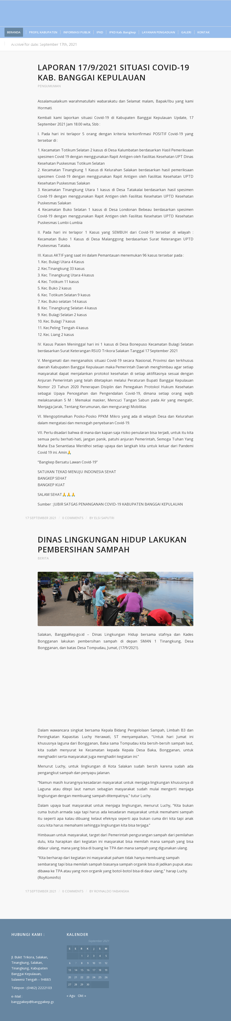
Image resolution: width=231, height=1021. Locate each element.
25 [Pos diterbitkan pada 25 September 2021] (100, 977)
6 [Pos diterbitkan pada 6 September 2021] (69, 963)
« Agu (71, 995)
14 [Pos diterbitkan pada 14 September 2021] (75, 970)
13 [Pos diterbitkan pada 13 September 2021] (69, 970)
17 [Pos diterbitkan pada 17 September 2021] (93, 970)
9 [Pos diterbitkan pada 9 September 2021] (88, 963)
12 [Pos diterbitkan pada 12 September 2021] (106, 963)
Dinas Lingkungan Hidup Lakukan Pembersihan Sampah (112, 544)
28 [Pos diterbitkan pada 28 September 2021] (75, 984)
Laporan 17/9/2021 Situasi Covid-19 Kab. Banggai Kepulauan (113, 72)
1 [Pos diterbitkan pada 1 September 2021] (82, 955)
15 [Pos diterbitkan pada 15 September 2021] (82, 970)
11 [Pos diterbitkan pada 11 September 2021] (100, 963)
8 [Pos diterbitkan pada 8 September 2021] (82, 963)
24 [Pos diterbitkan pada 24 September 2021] (93, 977)
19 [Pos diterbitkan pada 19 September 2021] (106, 970)
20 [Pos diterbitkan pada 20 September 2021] (69, 977)
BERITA (43, 558)
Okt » (82, 995)
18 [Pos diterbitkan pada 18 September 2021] (100, 970)
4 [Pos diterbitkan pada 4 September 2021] (100, 955)
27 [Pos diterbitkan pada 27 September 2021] (69, 984)
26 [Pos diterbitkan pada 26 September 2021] (106, 977)
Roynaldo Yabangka (111, 891)
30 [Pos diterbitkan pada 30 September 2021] (88, 984)
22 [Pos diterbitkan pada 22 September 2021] (82, 977)
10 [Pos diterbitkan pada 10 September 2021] (93, 963)
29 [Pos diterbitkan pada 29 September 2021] (82, 984)
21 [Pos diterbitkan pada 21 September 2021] (75, 977)
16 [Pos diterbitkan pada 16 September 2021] (88, 970)
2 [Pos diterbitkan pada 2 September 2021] (88, 955)
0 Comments (72, 518)
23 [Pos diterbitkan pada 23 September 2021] (88, 977)
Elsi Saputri (104, 518)
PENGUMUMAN (49, 86)
